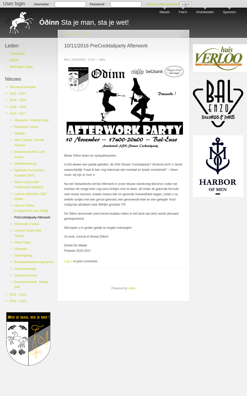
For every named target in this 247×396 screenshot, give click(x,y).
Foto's (183, 12)
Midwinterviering (25, 163)
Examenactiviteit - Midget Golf (31, 284)
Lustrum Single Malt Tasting (27, 233)
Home (68, 33)
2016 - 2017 (18, 113)
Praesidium (17, 53)
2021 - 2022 (18, 93)
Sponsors (229, 12)
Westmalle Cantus (26, 224)
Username (42, 4)
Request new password (163, 4)
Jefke (132, 288)
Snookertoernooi (25, 275)
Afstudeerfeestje (25, 269)
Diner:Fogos (22, 242)
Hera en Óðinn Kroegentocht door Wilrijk (31, 208)
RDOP (14, 60)
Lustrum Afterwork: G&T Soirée (30, 196)
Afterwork (20, 249)
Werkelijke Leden (21, 67)
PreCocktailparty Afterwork (32, 217)
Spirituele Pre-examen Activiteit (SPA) (29, 172)
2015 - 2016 (18, 294)
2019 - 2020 (18, 100)
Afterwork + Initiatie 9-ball (31, 120)
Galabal (19, 133)
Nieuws (165, 12)
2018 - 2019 (18, 107)
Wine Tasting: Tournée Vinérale (29, 142)
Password (98, 4)
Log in (68, 261)
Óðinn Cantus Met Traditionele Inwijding (28, 184)
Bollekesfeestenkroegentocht (32, 262)
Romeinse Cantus (26, 127)
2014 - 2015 (18, 301)
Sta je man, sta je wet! (84, 22)
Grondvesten (205, 12)
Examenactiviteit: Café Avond (29, 154)
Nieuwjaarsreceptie (23, 87)
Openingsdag (23, 255)
